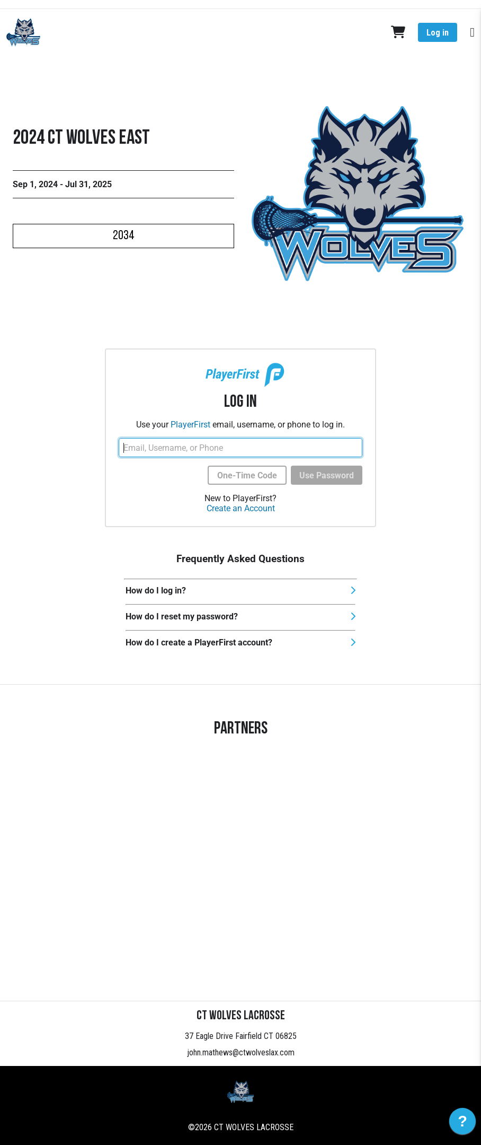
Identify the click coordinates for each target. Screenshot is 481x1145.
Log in (437, 33)
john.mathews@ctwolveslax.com (241, 1052)
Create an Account (241, 508)
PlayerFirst (190, 424)
